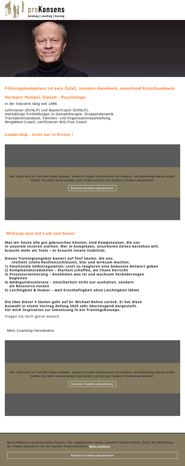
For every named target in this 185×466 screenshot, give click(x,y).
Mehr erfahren (100, 446)
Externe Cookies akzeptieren (92, 455)
